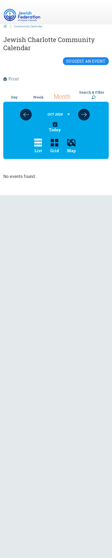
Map (71, 146)
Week (38, 97)
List (38, 146)
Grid (54, 146)
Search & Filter (91, 95)
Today (55, 127)
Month (62, 96)
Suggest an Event (85, 61)
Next (84, 114)
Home (5, 26)
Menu (102, 13)
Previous (26, 114)
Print (11, 78)
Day (14, 97)
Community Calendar (28, 26)
